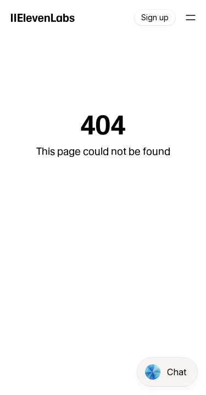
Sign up (155, 17)
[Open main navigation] (191, 17)
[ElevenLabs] (42, 17)
